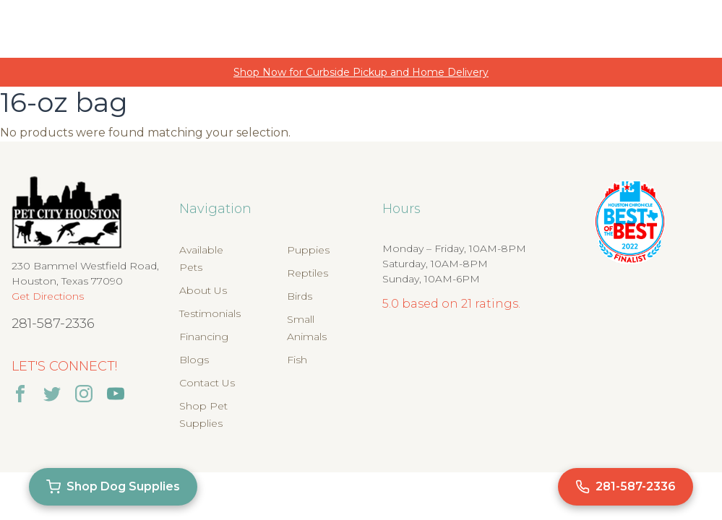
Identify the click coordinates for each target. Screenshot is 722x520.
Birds (299, 296)
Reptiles (307, 273)
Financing (203, 336)
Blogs (194, 359)
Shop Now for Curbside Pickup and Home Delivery (361, 72)
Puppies (308, 249)
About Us (203, 290)
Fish (297, 359)
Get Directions (48, 296)
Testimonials (210, 313)
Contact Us (207, 382)
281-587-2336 (53, 324)
